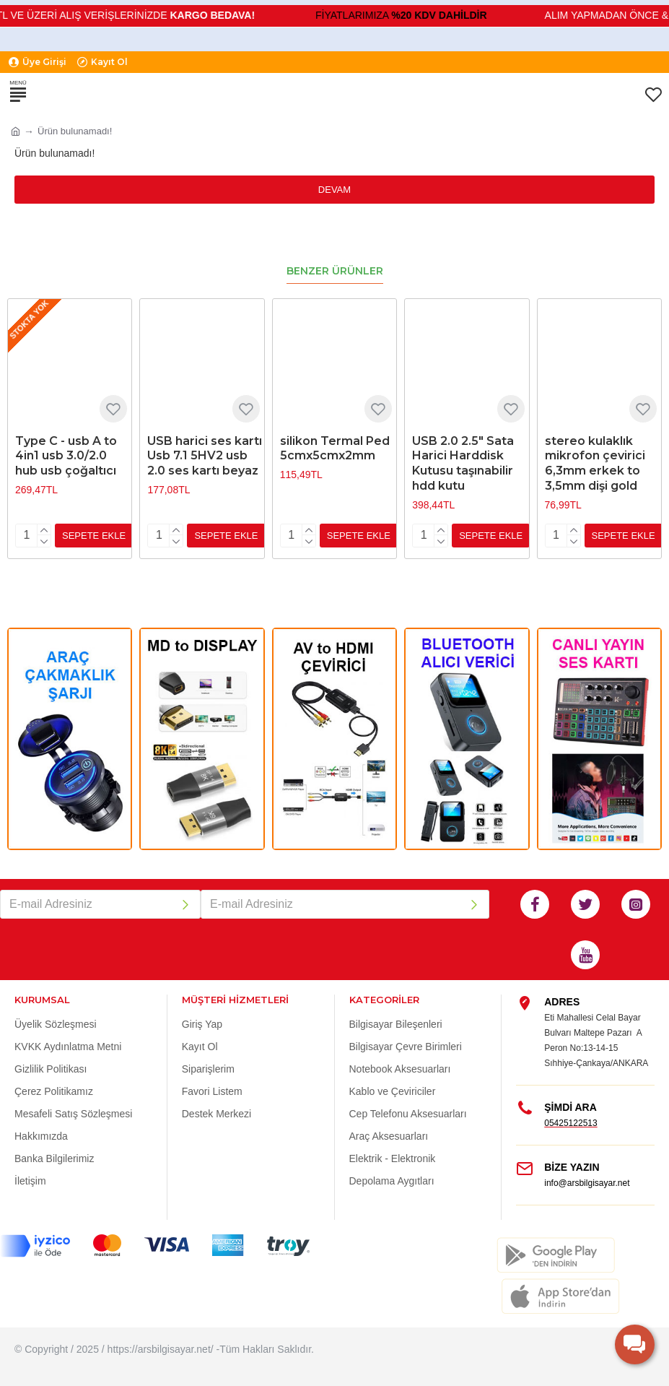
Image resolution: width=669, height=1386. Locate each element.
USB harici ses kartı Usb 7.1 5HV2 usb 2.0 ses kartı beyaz (204, 456)
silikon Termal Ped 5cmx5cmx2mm (335, 448)
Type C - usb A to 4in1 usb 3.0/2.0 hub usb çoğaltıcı (66, 456)
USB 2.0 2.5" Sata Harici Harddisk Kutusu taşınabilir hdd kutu (463, 463)
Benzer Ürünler (335, 271)
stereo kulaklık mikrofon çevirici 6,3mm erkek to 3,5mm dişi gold (595, 463)
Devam (334, 189)
